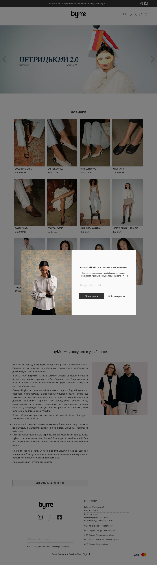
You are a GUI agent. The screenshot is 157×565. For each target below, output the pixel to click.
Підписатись (91, 296)
